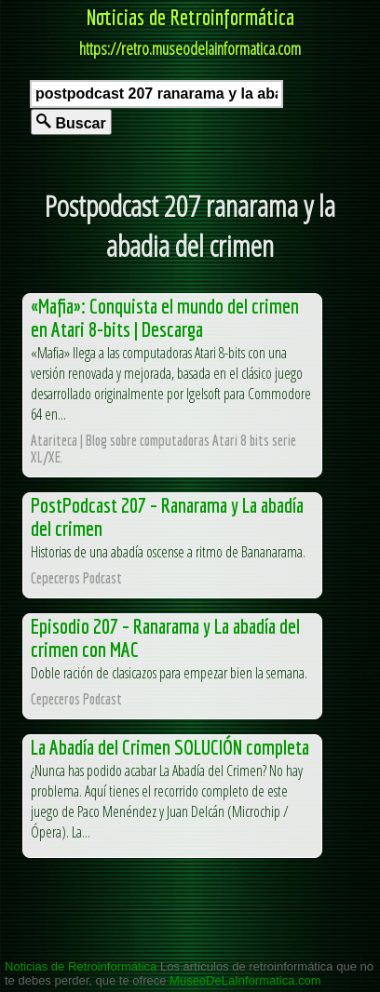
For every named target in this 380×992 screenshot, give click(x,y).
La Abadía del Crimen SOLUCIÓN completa (170, 746)
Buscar (71, 122)
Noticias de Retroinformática (190, 17)
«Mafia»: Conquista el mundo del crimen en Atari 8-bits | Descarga (165, 317)
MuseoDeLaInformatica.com (245, 980)
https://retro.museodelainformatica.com (190, 48)
